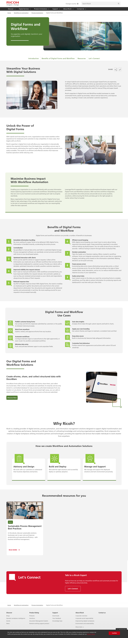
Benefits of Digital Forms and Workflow (58, 58)
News (8, 623)
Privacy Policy (91, 634)
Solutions (32, 618)
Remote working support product (39, 623)
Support (55, 612)
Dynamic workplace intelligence (15, 618)
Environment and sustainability (85, 623)
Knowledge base (57, 621)
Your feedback (56, 618)
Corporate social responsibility (84, 618)
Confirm (114, 633)
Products (31, 616)
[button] (115, 69)
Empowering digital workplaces (85, 621)
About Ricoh (80, 612)
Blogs (8, 616)
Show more (80, 627)
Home (9, 13)
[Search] (119, 4)
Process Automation (37, 13)
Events (8, 621)
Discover (9, 612)
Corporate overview (81, 616)
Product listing (34, 612)
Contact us (102, 612)
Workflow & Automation (21, 13)
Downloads (55, 616)
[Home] (12, 3)
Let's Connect (94, 58)
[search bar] (101, 4)
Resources (82, 58)
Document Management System (38, 621)
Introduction (33, 58)
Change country (72, 4)
